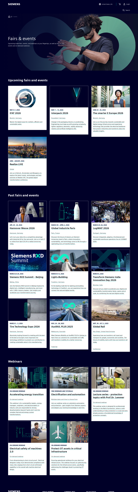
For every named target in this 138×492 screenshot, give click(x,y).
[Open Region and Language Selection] (105, 4)
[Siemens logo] (14, 4)
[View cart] (120, 4)
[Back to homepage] (9, 16)
